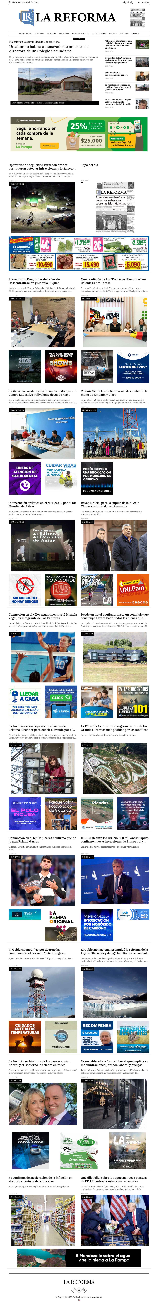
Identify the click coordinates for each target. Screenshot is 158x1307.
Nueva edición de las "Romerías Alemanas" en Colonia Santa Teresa (113, 281)
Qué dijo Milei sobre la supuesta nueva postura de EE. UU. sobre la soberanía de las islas (114, 1179)
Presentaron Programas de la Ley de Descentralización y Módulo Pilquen (34, 281)
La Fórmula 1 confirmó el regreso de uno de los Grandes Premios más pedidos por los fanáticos (114, 728)
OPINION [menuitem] (135, 34)
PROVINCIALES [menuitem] (25, 34)
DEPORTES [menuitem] (51, 34)
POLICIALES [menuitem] (64, 34)
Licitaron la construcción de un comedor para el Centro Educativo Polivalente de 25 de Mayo (43, 392)
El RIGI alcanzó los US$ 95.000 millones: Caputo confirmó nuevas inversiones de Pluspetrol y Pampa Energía (114, 839)
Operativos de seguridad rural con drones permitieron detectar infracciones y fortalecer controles (41, 166)
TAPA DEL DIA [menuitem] (79, 39)
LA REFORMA (79, 1281)
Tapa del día (89, 165)
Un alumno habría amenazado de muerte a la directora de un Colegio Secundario (49, 48)
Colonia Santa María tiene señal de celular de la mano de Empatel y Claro (114, 392)
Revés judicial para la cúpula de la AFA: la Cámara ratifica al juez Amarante (110, 504)
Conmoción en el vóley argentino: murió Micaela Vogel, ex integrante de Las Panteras (43, 616)
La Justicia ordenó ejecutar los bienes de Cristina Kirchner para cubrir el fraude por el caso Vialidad (40, 728)
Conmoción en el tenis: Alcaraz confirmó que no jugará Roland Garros (42, 839)
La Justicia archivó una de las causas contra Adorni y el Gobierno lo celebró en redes (39, 1063)
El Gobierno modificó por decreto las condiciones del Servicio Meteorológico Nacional (36, 951)
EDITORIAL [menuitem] (124, 34)
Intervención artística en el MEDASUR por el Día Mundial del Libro (43, 504)
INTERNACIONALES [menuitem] (80, 34)
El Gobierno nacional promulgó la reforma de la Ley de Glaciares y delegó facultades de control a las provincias (115, 951)
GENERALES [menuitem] (39, 34)
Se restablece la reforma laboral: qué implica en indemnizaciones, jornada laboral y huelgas (114, 1063)
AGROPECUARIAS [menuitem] (99, 34)
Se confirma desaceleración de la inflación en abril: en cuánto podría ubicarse (41, 1179)
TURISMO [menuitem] (113, 34)
